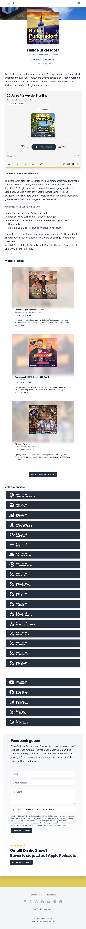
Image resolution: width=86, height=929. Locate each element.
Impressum (52, 894)
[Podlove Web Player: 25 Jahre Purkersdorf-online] (43, 136)
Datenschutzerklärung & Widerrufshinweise (41, 825)
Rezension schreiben (21, 862)
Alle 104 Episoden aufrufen (43, 474)
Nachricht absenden (21, 831)
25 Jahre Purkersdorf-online (27, 95)
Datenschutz (35, 894)
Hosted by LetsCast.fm (43, 918)
